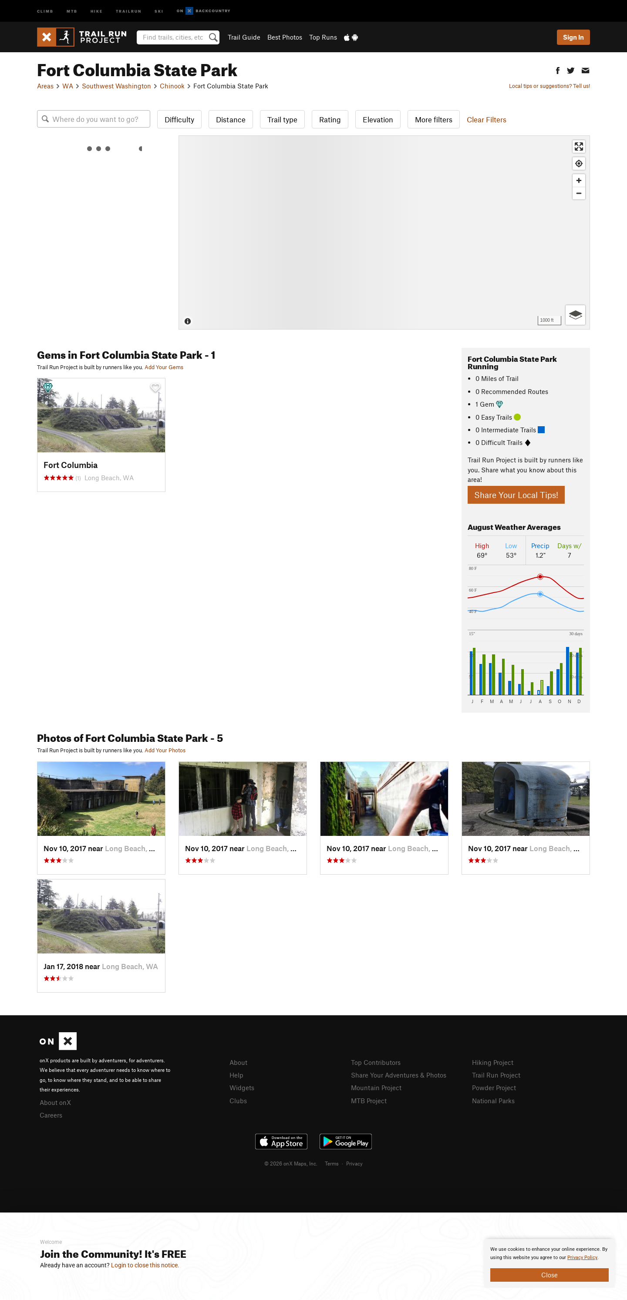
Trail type (282, 119)
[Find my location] (579, 163)
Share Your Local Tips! (516, 495)
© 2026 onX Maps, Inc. (290, 1163)
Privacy (354, 1163)
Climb (45, 10)
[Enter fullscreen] (579, 146)
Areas (45, 86)
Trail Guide (244, 37)
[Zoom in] (579, 180)
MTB (72, 10)
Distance (231, 119)
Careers (51, 1115)
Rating (330, 119)
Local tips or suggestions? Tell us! (549, 85)
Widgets (241, 1087)
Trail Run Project (496, 1075)
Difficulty (179, 119)
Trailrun (129, 10)
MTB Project (369, 1101)
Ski (159, 10)
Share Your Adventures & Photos (398, 1075)
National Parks (493, 1101)
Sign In (573, 37)
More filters (433, 119)
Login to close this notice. (145, 1265)
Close (549, 1275)
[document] (549, 1263)
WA (67, 86)
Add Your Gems (164, 367)
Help (236, 1075)
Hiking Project (492, 1062)
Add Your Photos (165, 750)
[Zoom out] (579, 193)
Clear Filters (486, 119)
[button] (558, 69)
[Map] (384, 232)
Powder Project (494, 1087)
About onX (55, 1102)
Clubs (238, 1101)
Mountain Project (376, 1087)
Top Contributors (376, 1062)
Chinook (172, 86)
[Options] (575, 315)
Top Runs (323, 37)
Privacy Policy (582, 1257)
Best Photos (284, 37)
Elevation (378, 119)
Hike (97, 10)
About (238, 1062)
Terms (332, 1163)
